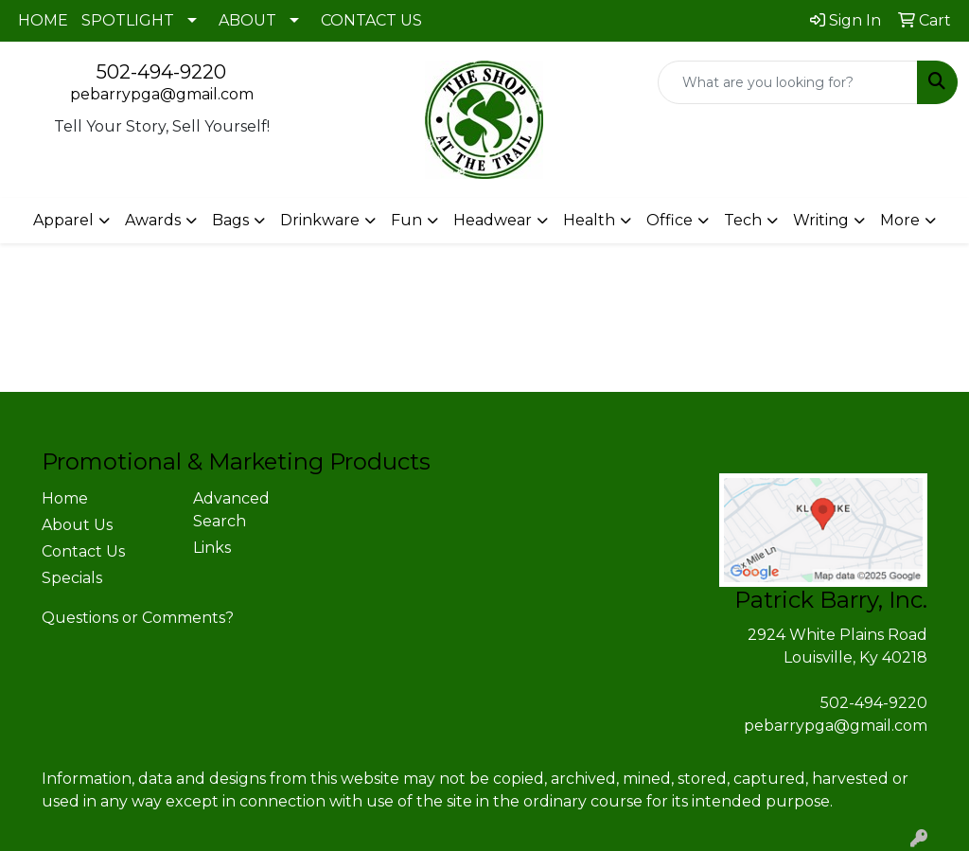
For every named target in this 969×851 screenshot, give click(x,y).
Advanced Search (231, 509)
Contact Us (83, 551)
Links (212, 548)
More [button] (900, 220)
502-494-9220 (161, 72)
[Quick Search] (788, 82)
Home (65, 498)
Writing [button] (821, 220)
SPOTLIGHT (127, 20)
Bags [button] (230, 220)
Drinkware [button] (320, 220)
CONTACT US (371, 20)
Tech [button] (743, 220)
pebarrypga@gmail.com (162, 94)
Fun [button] (406, 220)
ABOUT (247, 20)
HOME (43, 20)
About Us (77, 525)
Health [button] (589, 220)
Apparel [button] (63, 220)
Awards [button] (153, 220)
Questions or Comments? (138, 618)
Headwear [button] (492, 220)
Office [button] (669, 220)
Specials (72, 578)
